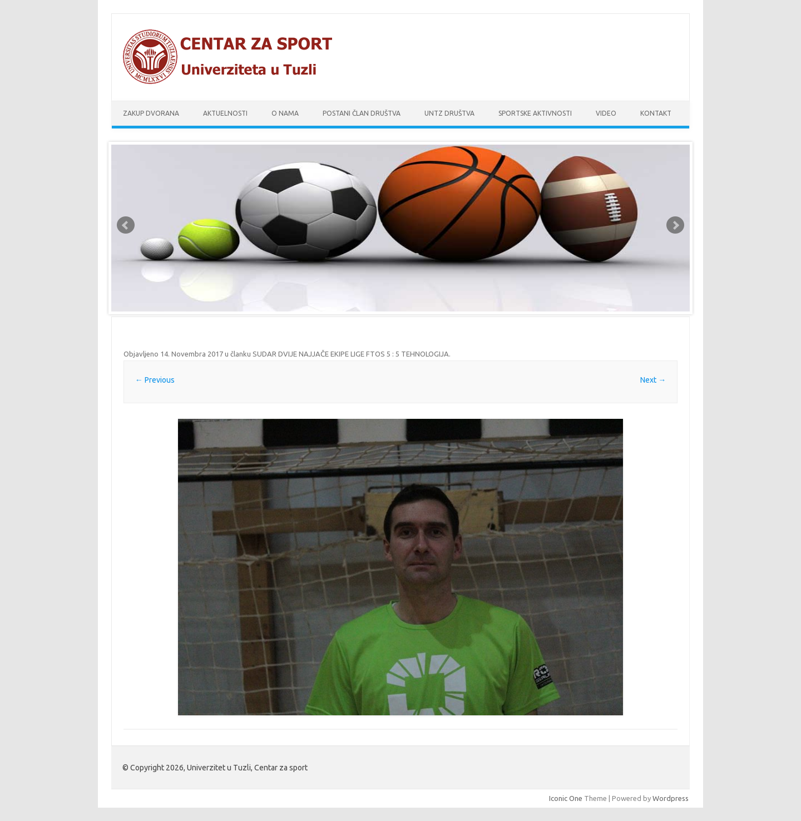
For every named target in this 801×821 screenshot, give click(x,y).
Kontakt (655, 113)
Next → (653, 379)
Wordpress (670, 798)
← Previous (155, 379)
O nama (285, 113)
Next (675, 225)
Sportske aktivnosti (535, 113)
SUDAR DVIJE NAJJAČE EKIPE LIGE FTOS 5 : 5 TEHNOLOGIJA (351, 354)
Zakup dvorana (151, 113)
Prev (126, 225)
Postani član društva (361, 113)
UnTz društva (449, 113)
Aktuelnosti (225, 113)
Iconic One (565, 798)
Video (606, 113)
